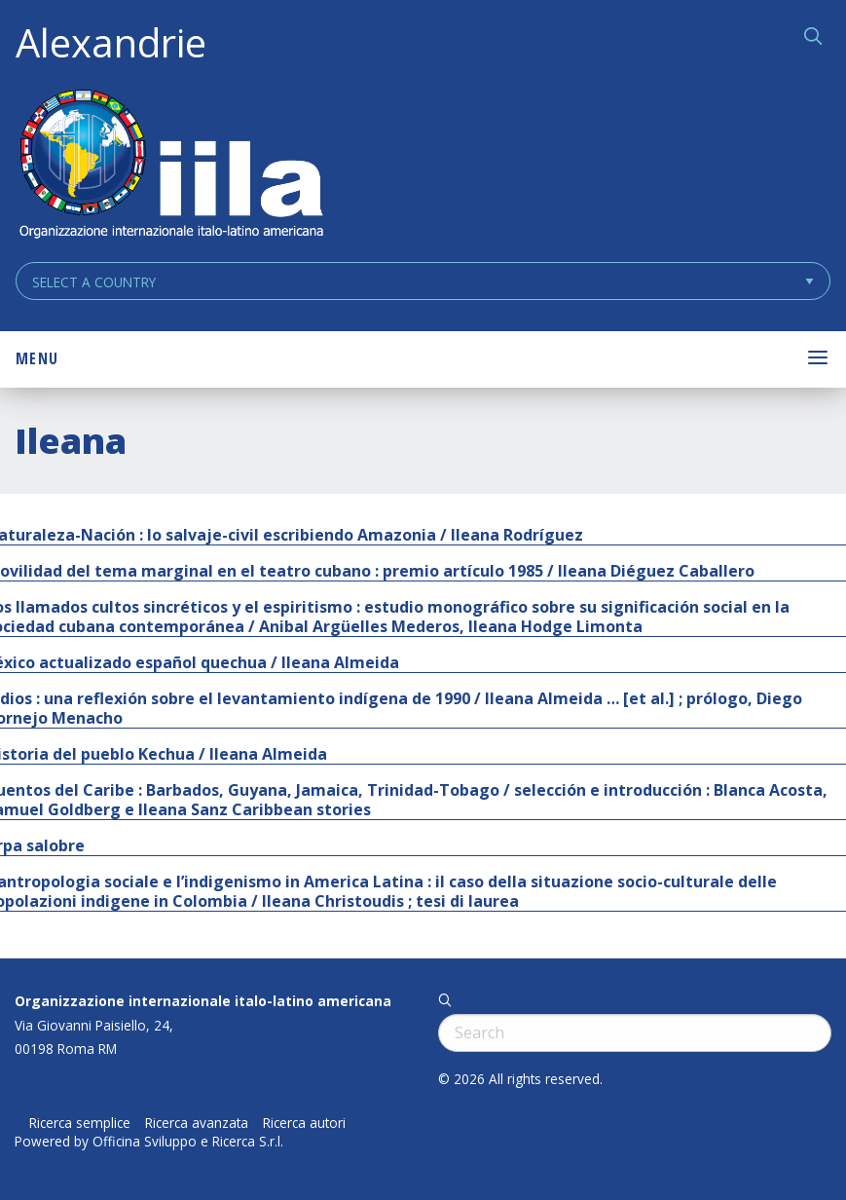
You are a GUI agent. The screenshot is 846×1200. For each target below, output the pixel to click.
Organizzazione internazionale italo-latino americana (203, 1001)
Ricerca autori (304, 1123)
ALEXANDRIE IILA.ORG (170, 166)
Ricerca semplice (79, 1123)
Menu (37, 358)
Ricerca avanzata (196, 1123)
